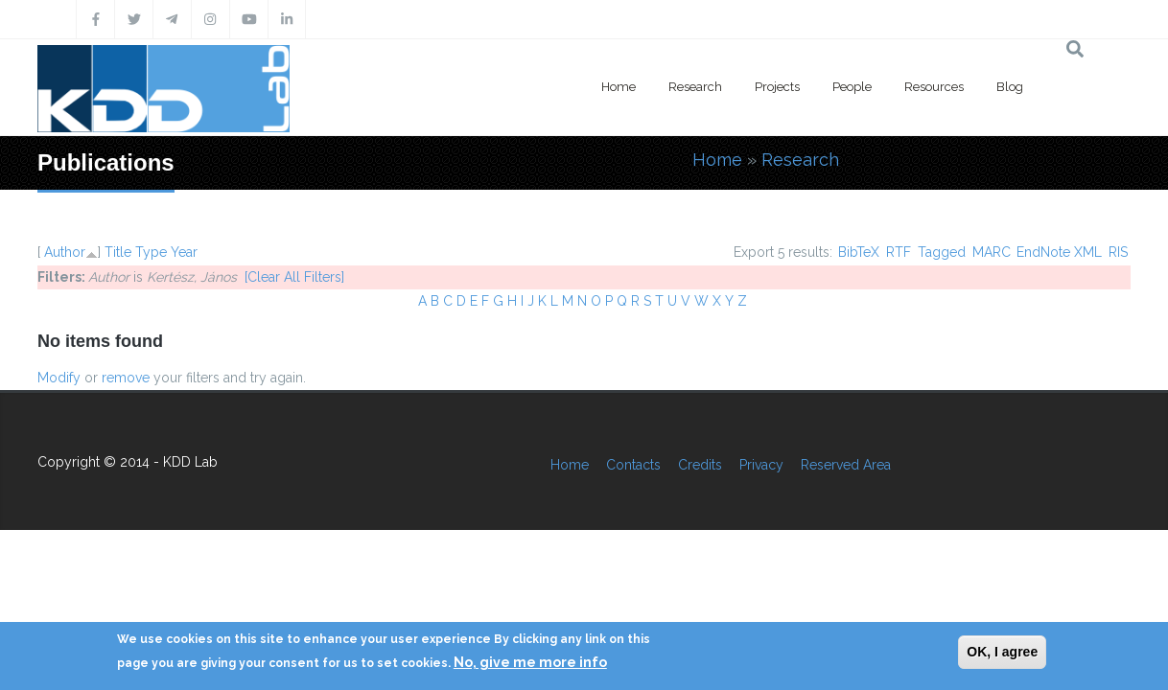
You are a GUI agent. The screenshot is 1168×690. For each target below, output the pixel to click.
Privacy (761, 464)
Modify (59, 377)
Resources (934, 87)
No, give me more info (530, 662)
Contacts (633, 464)
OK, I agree (1002, 651)
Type (151, 252)
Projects (777, 87)
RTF (898, 252)
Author (64, 252)
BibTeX (858, 252)
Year (184, 252)
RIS (1118, 252)
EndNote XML (1059, 252)
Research (695, 87)
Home (618, 87)
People (852, 87)
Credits (700, 464)
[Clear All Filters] (294, 277)
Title (118, 252)
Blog (1009, 87)
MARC (991, 252)
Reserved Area (846, 464)
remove (126, 377)
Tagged (942, 252)
